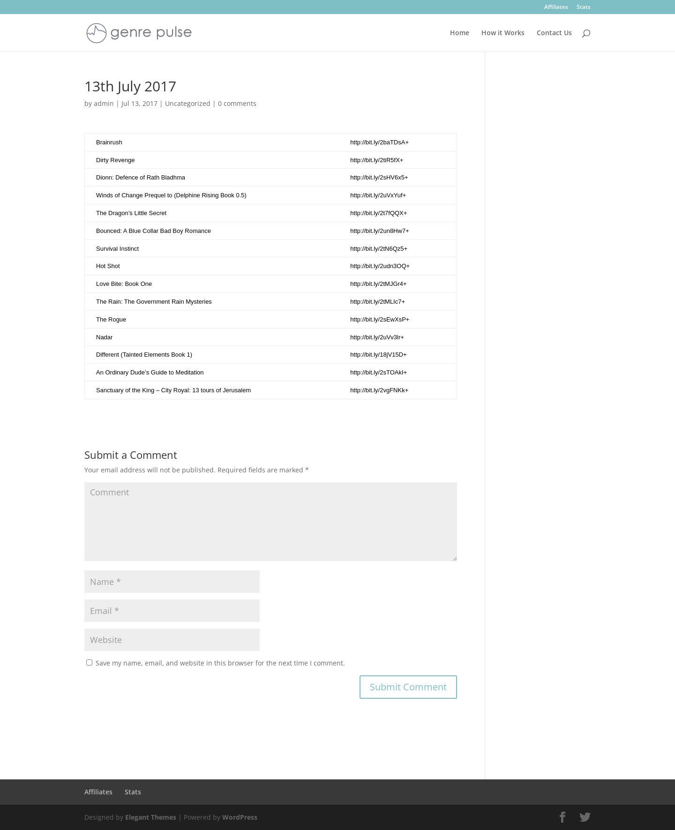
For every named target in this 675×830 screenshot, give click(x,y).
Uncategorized (187, 103)
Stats (584, 7)
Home (459, 33)
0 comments (237, 103)
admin (104, 103)
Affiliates (556, 7)
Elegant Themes (150, 817)
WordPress (239, 817)
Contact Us (554, 33)
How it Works (503, 33)
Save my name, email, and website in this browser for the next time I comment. (220, 662)
